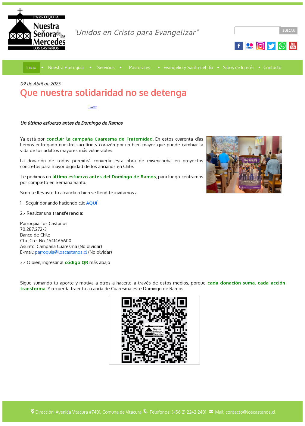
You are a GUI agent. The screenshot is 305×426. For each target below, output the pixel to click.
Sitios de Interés (238, 67)
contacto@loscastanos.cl (250, 412)
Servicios (106, 67)
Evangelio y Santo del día (188, 67)
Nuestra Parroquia (66, 67)
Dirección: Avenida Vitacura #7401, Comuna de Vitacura (89, 412)
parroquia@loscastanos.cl (61, 252)
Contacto (272, 67)
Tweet (92, 107)
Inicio (31, 67)
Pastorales (139, 67)
